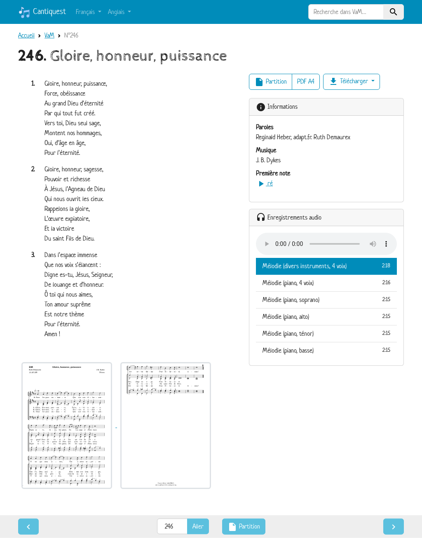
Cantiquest (42, 12)
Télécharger (349, 82)
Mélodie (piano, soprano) (326, 299)
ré (264, 183)
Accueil (26, 35)
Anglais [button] (117, 11)
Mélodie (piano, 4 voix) (326, 282)
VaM (49, 35)
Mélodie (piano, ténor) (326, 333)
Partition (270, 82)
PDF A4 (305, 81)
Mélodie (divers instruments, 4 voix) (326, 265)
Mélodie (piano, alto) (326, 316)
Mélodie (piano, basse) (326, 350)
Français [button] (86, 11)
